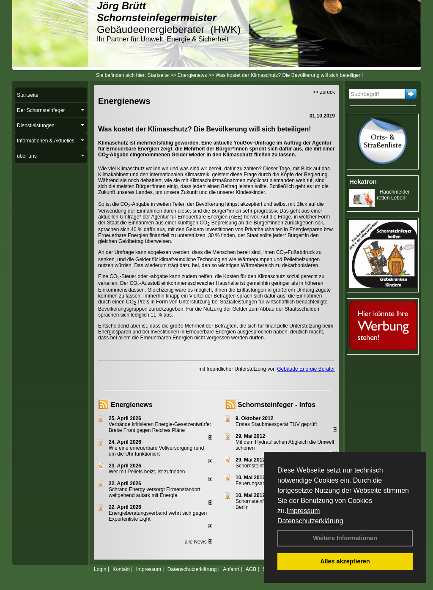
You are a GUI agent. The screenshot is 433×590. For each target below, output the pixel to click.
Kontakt (121, 569)
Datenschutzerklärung (310, 520)
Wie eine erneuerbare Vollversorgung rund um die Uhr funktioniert (156, 451)
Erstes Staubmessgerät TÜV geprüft (276, 424)
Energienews (132, 404)
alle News (198, 542)
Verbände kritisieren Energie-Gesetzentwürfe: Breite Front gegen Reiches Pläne (160, 427)
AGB (251, 569)
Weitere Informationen (345, 538)
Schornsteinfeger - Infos (276, 404)
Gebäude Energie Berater (306, 369)
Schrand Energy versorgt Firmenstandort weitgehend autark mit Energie (154, 492)
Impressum (303, 510)
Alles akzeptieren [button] (345, 561)
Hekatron (363, 181)
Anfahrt (231, 569)
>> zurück (323, 92)
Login (100, 569)
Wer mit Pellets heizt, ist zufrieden (147, 472)
